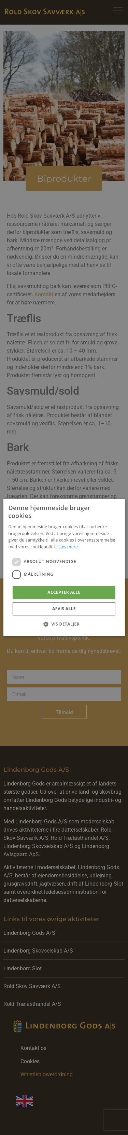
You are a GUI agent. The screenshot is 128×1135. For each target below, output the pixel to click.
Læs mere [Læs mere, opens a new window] (68, 547)
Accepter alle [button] (63, 592)
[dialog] (64, 567)
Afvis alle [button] (64, 609)
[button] (64, 624)
